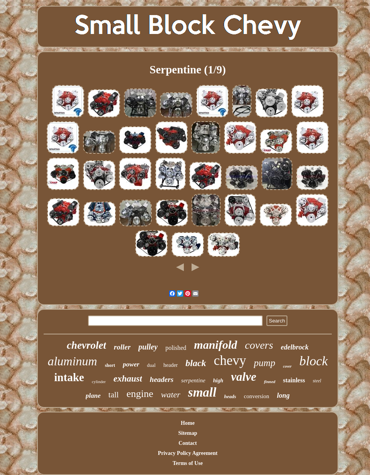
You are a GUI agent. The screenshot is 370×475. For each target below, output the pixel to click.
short (110, 365)
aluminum (72, 361)
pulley (148, 347)
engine (139, 393)
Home (188, 423)
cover (287, 366)
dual (151, 365)
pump (264, 363)
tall (114, 394)
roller (122, 347)
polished (175, 347)
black (195, 363)
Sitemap (187, 433)
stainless (294, 380)
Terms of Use (188, 463)
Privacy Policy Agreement (187, 453)
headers (161, 379)
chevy (230, 360)
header (170, 365)
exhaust (128, 378)
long (283, 395)
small (202, 392)
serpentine (193, 380)
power (131, 364)
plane (93, 395)
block (313, 361)
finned (269, 381)
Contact (187, 443)
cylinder (99, 381)
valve (243, 376)
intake (69, 377)
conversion (256, 396)
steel (317, 380)
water (170, 394)
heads (230, 396)
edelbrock (295, 347)
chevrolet (86, 345)
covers (259, 345)
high (218, 380)
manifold (215, 344)
